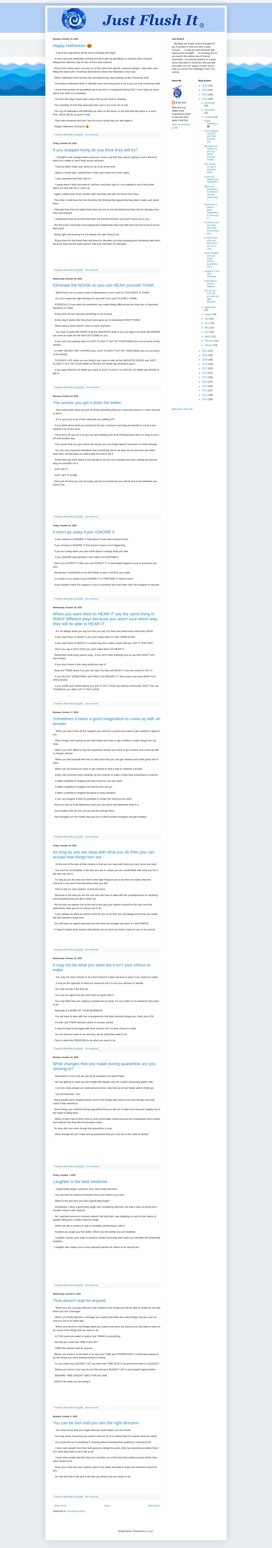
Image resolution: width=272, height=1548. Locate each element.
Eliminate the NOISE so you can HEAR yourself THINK (103, 285)
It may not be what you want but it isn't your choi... (210, 243)
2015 (205, 377)
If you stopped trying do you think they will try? (95, 150)
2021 (205, 351)
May (207, 327)
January (209, 345)
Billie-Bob (181, 102)
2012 (205, 390)
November (210, 110)
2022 (205, 99)
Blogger (149, 1531)
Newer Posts (60, 1505)
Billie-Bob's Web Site (182, 409)
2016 (205, 373)
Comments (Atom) (76, 1511)
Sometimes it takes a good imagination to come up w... (211, 211)
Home (107, 1505)
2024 (205, 90)
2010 (205, 399)
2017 (205, 368)
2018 (205, 364)
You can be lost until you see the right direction (96, 1423)
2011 (205, 395)
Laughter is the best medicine (80, 1181)
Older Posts (154, 1505)
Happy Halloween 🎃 (72, 45)
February (209, 341)
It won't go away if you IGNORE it (83, 532)
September (210, 307)
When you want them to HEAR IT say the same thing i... (211, 193)
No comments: (92, 135)
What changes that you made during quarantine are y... (211, 260)
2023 (205, 94)
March (208, 336)
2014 (205, 381)
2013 (205, 386)
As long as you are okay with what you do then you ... (211, 228)
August (208, 314)
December (210, 103)
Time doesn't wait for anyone (79, 1300)
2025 (205, 85)
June (207, 323)
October (209, 117)
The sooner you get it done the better (87, 402)
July (207, 318)
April (207, 332)
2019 (205, 359)
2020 (205, 355)
